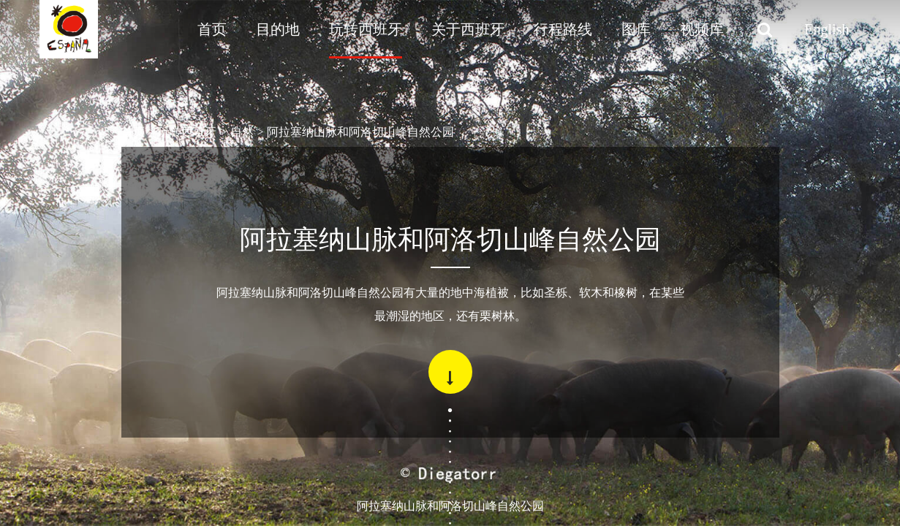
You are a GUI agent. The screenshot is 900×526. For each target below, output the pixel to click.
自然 (242, 132)
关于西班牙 (467, 29)
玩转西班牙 (365, 29)
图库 (636, 29)
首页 (212, 29)
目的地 (278, 29)
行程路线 (563, 29)
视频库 (702, 29)
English (826, 29)
